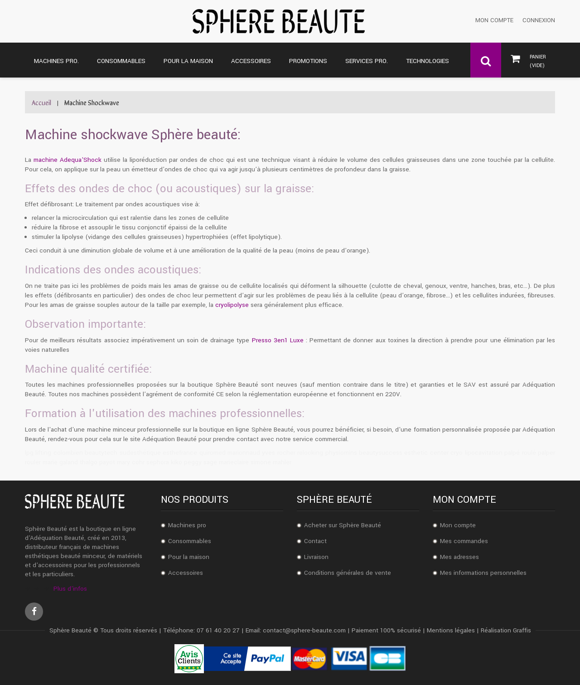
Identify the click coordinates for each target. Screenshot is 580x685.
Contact (315, 541)
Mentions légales (451, 630)
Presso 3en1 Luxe (278, 340)
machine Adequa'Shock (68, 159)
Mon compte (494, 20)
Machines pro (187, 525)
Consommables (189, 541)
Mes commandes (464, 541)
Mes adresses (459, 557)
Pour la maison (188, 557)
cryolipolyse (232, 305)
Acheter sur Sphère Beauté (342, 525)
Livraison (316, 557)
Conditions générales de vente (347, 572)
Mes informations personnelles (483, 572)
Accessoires (185, 572)
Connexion (538, 20)
